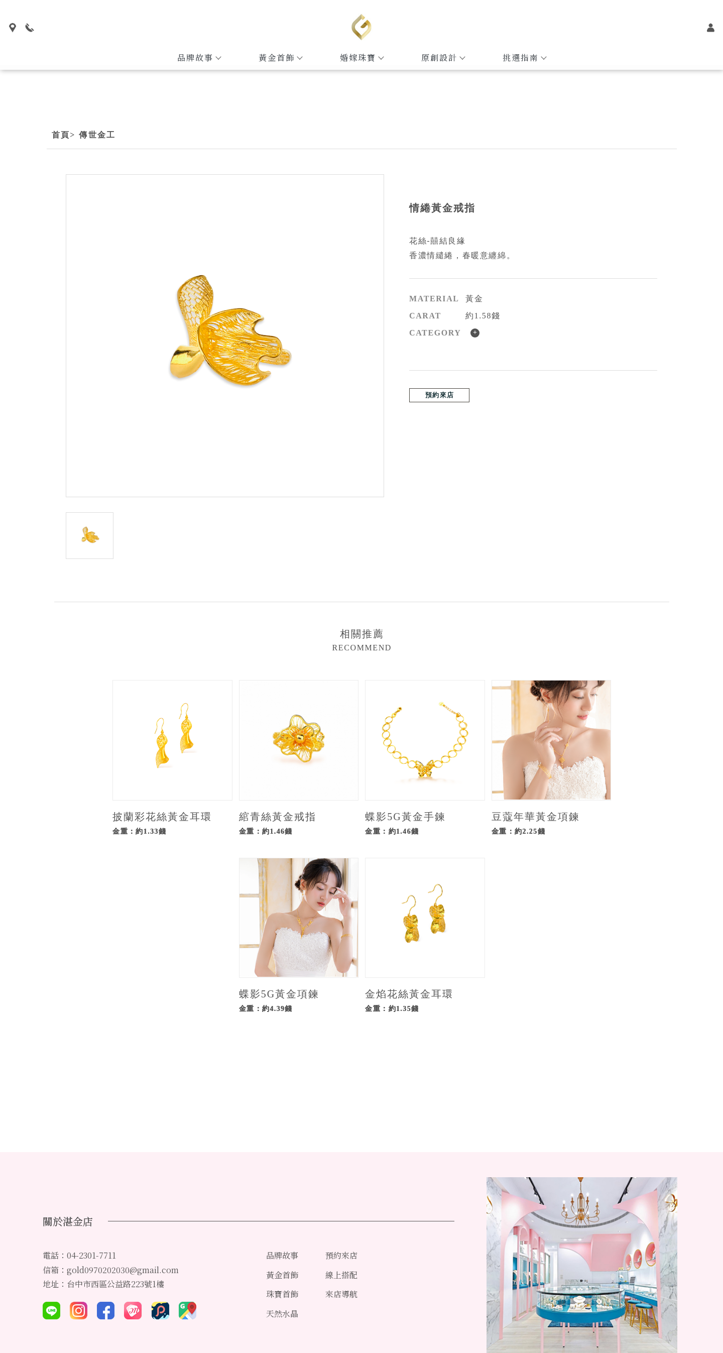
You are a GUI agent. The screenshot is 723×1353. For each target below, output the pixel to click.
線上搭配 (341, 1275)
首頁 (61, 135)
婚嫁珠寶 (361, 57)
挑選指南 (524, 57)
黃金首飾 (280, 57)
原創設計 (442, 57)
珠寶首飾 (282, 1294)
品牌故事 (198, 57)
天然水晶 (282, 1313)
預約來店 (439, 395)
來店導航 (341, 1294)
